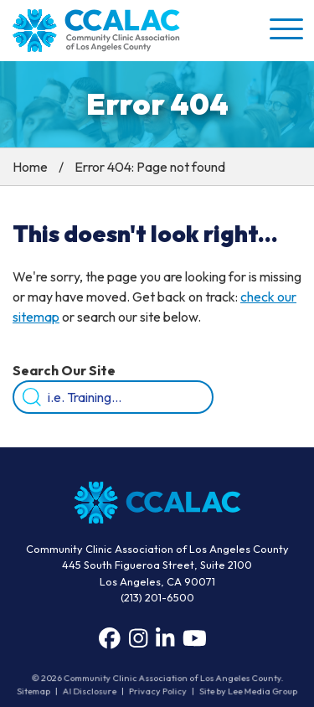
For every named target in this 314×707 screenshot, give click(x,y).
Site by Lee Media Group (247, 692)
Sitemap (35, 692)
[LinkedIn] (165, 638)
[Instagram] (138, 638)
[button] (284, 28)
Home (30, 166)
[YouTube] (195, 638)
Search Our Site (64, 370)
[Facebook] (110, 638)
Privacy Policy (158, 692)
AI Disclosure (90, 692)
